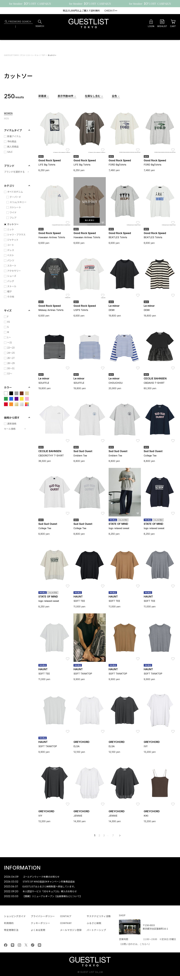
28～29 (11, 363)
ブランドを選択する (14, 171)
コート (10, 245)
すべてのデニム (15, 191)
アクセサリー (14, 270)
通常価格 (11, 423)
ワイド (13, 212)
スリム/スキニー (18, 202)
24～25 (11, 352)
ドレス (10, 250)
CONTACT (66, 916)
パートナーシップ (96, 930)
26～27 (11, 358)
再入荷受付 (89, 220)
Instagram (19, 945)
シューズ (11, 276)
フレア (13, 217)
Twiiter (26, 945)
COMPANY (66, 923)
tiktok (32, 945)
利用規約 (9, 923)
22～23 (11, 347)
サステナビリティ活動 (99, 916)
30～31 (11, 368)
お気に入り (67, 148)
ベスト (10, 255)
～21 (9, 342)
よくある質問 (38, 930)
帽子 (9, 291)
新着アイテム (14, 136)
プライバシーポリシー (43, 916)
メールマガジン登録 (71, 930)
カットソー (52, 55)
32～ (9, 373)
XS (8, 321)
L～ (9, 337)
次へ (119, 835)
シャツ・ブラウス (16, 234)
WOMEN (8, 113)
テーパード (15, 197)
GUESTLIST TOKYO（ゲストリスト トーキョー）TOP (24, 55)
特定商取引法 (11, 930)
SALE (9, 151)
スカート (11, 265)
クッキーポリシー (40, 923)
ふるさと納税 (94, 923)
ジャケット (12, 239)
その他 (10, 296)
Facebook (5, 945)
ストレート (15, 207)
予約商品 (11, 141)
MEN (6, 118)
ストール (11, 286)
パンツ (10, 260)
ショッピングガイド (15, 916)
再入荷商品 (13, 146)
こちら (143, 944)
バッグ (10, 281)
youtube (39, 945)
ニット (10, 229)
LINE (12, 945)
